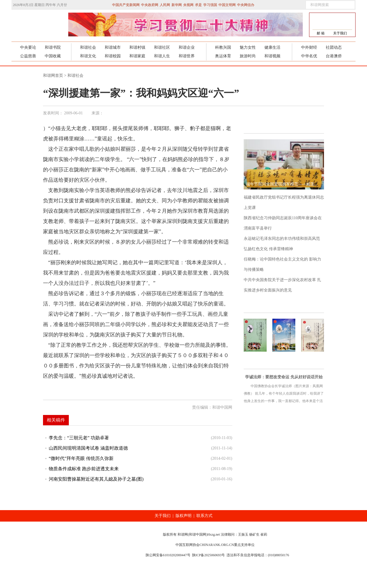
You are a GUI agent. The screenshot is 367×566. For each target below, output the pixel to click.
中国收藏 (53, 56)
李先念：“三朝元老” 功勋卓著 (79, 437)
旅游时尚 (248, 56)
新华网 (176, 5)
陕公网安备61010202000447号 (168, 555)
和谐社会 (88, 47)
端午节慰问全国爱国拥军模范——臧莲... (281, 184)
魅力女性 (248, 47)
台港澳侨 (334, 56)
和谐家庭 (137, 56)
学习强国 (210, 5)
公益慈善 (28, 56)
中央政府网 (149, 5)
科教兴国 (223, 47)
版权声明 (183, 516)
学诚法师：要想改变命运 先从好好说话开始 (284, 377)
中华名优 (309, 56)
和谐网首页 (53, 75)
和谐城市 (113, 47)
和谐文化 (88, 56)
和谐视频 (272, 56)
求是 (198, 5)
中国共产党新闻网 (126, 5)
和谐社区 (162, 47)
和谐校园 (113, 56)
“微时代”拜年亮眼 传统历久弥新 (81, 458)
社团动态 (334, 47)
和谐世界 (187, 56)
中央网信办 (245, 5)
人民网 (165, 5)
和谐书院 (53, 47)
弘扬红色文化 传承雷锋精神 (268, 249)
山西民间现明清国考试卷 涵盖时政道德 (88, 448)
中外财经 (309, 47)
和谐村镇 (137, 47)
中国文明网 (227, 5)
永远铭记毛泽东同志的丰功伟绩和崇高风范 (282, 238)
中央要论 (28, 47)
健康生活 (272, 47)
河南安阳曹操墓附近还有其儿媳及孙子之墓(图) (96, 479)
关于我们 (340, 33)
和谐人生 (162, 56)
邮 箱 (321, 33)
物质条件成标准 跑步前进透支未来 (84, 468)
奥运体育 (223, 56)
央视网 (188, 5)
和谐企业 (187, 47)
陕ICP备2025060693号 (208, 555)
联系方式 (204, 516)
